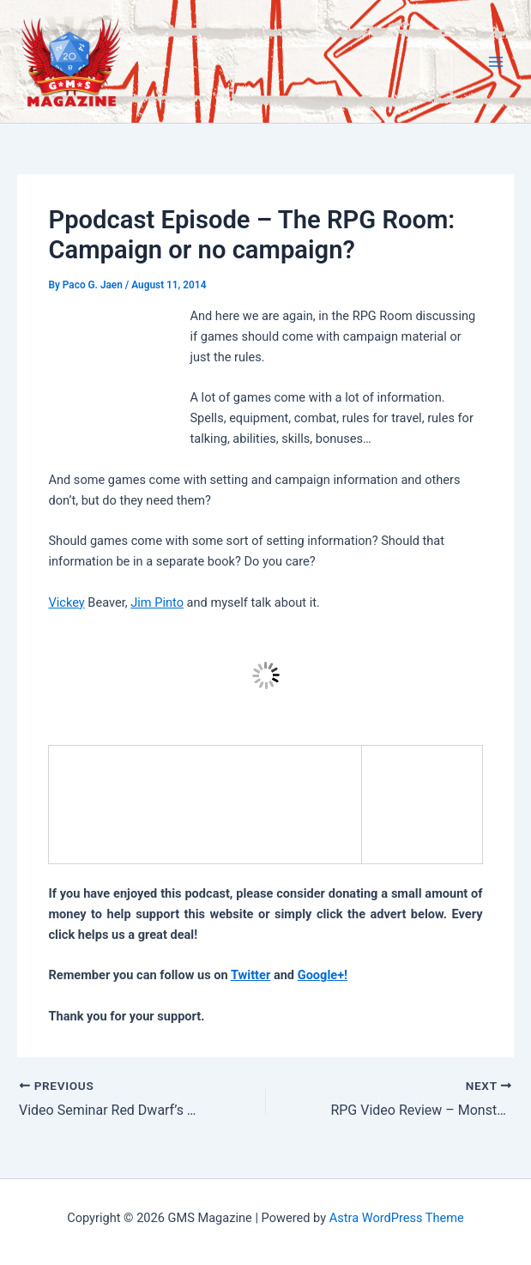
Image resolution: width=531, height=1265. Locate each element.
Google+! (322, 975)
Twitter (250, 975)
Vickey (66, 602)
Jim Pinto (157, 602)
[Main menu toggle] (496, 62)
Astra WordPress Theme (396, 1218)
